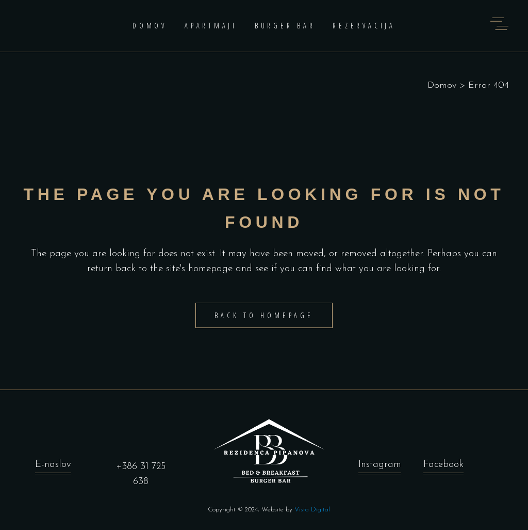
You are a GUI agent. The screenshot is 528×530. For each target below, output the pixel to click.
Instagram (379, 465)
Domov (441, 85)
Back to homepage (263, 315)
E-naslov (53, 465)
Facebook (443, 465)
